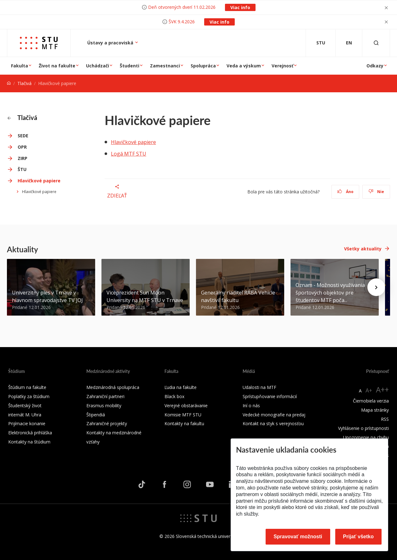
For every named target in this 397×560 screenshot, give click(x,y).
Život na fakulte (57, 66)
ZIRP (22, 158)
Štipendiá (95, 415)
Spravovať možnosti (297, 536)
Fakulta (19, 66)
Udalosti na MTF (259, 387)
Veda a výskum (244, 66)
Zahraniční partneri (105, 396)
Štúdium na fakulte (27, 387)
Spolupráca (203, 66)
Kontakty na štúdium (29, 442)
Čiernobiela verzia (371, 401)
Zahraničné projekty (106, 423)
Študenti (129, 66)
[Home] (9, 83)
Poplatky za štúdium (28, 396)
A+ (368, 390)
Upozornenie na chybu (366, 437)
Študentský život (25, 406)
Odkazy (374, 66)
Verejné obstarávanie (186, 406)
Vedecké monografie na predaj (274, 415)
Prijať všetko (358, 536)
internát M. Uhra (24, 415)
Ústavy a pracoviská (111, 43)
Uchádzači (97, 66)
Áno (345, 191)
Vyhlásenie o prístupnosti (363, 428)
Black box (174, 396)
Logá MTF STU (128, 153)
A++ (382, 389)
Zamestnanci (165, 66)
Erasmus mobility (103, 406)
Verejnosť (282, 66)
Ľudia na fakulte (180, 387)
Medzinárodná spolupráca (112, 387)
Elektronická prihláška (30, 433)
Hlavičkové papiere (39, 181)
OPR (22, 147)
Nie (376, 191)
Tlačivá (24, 83)
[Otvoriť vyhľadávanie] (376, 43)
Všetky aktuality (363, 249)
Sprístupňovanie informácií (270, 396)
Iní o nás (251, 406)
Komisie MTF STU (182, 415)
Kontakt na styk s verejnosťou (273, 423)
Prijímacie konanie (26, 423)
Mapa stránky (375, 410)
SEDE (23, 136)
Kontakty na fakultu (184, 423)
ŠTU (22, 169)
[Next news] (376, 287)
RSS (385, 419)
